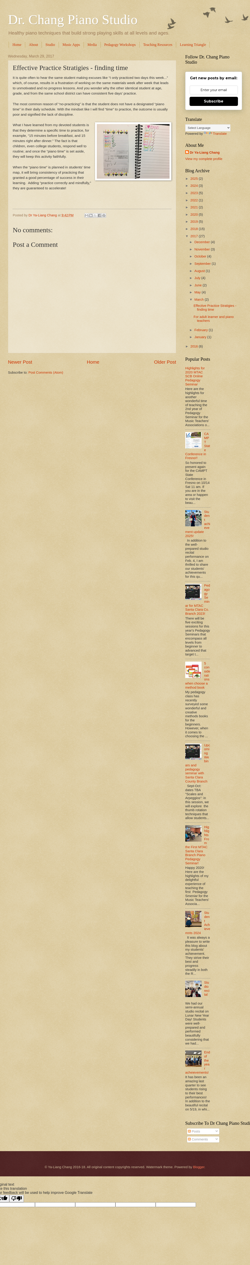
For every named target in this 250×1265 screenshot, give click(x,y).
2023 (194, 193)
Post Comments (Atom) (45, 372)
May (198, 292)
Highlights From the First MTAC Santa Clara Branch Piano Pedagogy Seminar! (197, 845)
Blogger (198, 1167)
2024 (194, 186)
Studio (50, 45)
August (200, 271)
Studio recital (207, 988)
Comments (198, 1139)
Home (16, 45)
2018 (194, 229)
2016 (194, 346)
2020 (194, 214)
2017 (194, 236)
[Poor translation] (16, 1198)
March (199, 299)
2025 (194, 178)
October (200, 256)
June (198, 285)
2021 (194, 207)
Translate (215, 133)
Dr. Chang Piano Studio (73, 19)
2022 (194, 200)
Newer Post (20, 362)
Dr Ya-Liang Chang (205, 152)
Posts (194, 1131)
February (201, 330)
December (202, 242)
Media (92, 45)
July (197, 278)
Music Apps (71, 45)
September (203, 263)
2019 (194, 221)
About (33, 45)
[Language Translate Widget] (207, 127)
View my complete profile (203, 159)
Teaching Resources (157, 45)
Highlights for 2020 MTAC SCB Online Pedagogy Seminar (195, 376)
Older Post (165, 362)
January (200, 337)
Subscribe (213, 101)
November (202, 249)
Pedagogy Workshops (120, 45)
